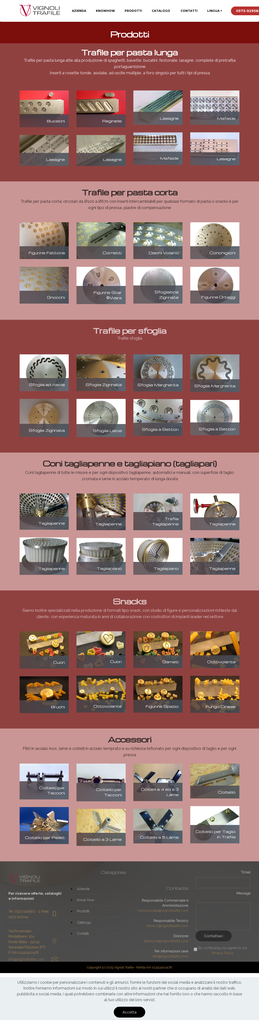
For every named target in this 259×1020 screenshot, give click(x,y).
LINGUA (213, 11)
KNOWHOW (105, 11)
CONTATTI (189, 11)
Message (243, 897)
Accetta (129, 1012)
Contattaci (213, 943)
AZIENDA (79, 11)
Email (245, 875)
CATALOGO (161, 11)
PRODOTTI (133, 11)
